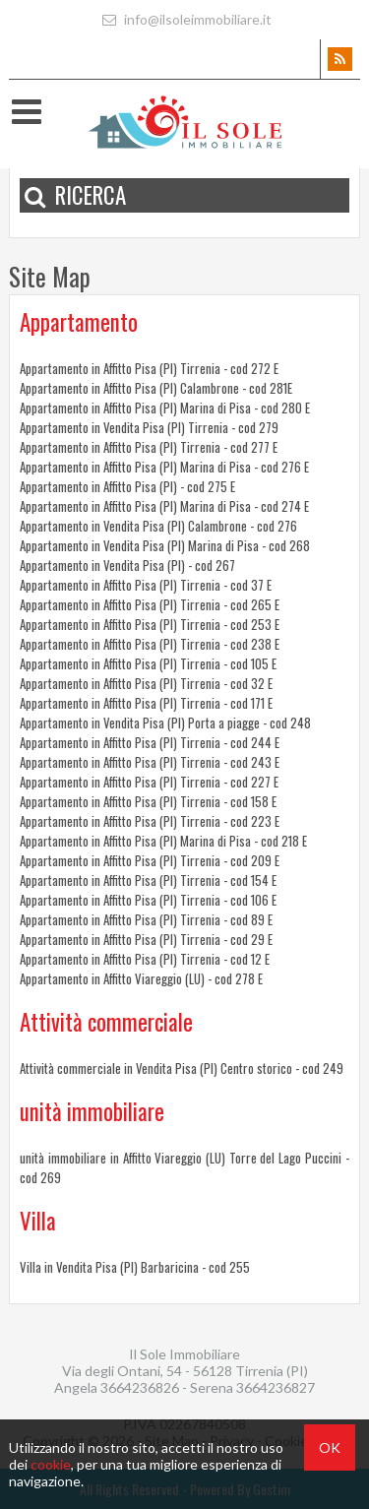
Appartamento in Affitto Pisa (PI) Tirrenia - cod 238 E (149, 644)
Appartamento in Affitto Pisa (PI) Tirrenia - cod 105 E (148, 663)
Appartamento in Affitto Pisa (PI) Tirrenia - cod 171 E (146, 703)
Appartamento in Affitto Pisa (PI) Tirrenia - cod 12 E (145, 959)
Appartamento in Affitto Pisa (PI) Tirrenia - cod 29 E (146, 939)
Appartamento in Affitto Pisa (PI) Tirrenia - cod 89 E (146, 919)
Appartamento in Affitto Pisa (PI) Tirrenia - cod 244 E (149, 742)
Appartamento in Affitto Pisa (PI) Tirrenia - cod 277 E (148, 447)
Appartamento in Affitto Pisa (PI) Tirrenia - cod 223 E (149, 821)
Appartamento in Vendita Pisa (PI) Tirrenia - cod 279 (149, 427)
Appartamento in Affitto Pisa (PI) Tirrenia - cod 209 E (149, 860)
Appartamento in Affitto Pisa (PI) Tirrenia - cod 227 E (149, 781)
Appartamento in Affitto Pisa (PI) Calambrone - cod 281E (156, 388)
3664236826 (141, 1387)
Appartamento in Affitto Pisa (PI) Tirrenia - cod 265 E (149, 604)
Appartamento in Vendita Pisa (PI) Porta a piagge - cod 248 (165, 722)
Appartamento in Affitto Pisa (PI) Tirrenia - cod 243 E (149, 762)
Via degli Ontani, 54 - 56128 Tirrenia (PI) (185, 1370)
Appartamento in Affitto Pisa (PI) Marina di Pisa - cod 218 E (163, 840)
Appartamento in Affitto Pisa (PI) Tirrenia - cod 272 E (149, 368)
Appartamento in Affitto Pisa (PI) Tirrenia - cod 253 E (149, 624)
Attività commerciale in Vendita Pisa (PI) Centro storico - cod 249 (181, 1068)
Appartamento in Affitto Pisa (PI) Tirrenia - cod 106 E (148, 900)
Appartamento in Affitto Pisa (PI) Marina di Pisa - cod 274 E (164, 506)
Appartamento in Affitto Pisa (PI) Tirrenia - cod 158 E (148, 801)
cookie (51, 1464)
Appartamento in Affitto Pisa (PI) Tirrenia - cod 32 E (146, 683)
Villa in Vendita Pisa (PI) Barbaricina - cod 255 (135, 1267)
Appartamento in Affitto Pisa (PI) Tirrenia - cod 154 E (148, 880)
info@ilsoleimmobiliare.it (184, 19)
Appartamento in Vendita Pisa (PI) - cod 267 (127, 565)
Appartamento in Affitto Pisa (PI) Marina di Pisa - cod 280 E (165, 407)
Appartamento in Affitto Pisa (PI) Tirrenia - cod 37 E (146, 585)
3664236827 (275, 1387)
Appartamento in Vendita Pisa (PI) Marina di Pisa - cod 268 (165, 545)
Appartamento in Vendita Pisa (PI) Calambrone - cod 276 (158, 525)
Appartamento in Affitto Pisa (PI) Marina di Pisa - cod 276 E (164, 466)
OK (329, 1447)
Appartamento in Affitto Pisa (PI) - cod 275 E (127, 486)
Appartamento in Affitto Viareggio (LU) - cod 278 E (141, 978)
